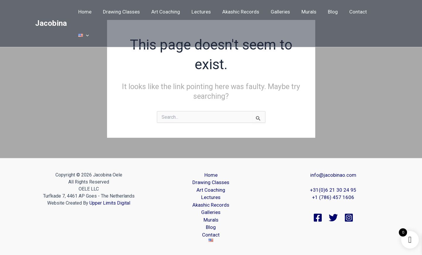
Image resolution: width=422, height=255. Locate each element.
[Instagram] (349, 218)
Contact (352, 12)
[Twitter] (333, 218)
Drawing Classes (126, 12)
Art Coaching (169, 12)
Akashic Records (241, 12)
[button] (379, 11)
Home (91, 12)
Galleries (279, 12)
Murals (306, 12)
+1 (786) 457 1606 (333, 197)
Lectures (203, 12)
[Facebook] (318, 218)
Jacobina (51, 11)
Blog (329, 12)
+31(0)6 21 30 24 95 (333, 190)
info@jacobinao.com (333, 175)
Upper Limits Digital (109, 203)
